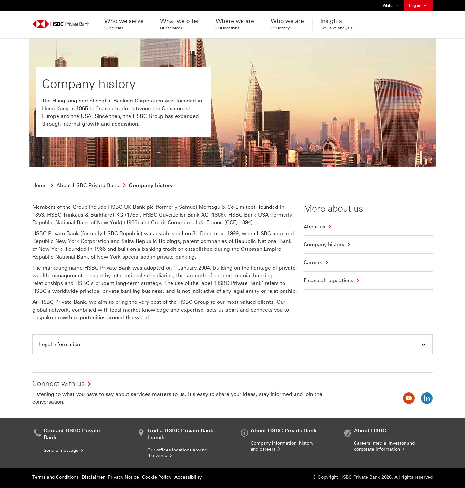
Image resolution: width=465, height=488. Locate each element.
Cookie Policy (156, 477)
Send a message (64, 450)
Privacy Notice (123, 477)
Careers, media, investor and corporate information (384, 446)
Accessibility (188, 477)
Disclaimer (93, 477)
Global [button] (391, 6)
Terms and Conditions (55, 477)
